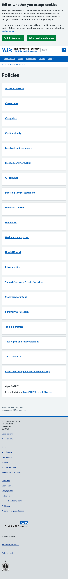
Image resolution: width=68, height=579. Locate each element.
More (51, 58)
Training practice (14, 326)
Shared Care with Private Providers (24, 282)
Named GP (11, 222)
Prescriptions (31, 59)
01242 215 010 (7, 439)
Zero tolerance (13, 356)
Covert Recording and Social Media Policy (27, 371)
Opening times (7, 486)
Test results (6, 496)
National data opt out (17, 237)
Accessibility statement (10, 545)
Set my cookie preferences (41, 38)
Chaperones (11, 103)
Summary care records (17, 311)
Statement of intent (16, 296)
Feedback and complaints (18, 148)
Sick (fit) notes (7, 491)
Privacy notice (12, 267)
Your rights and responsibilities (22, 341)
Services (42, 59)
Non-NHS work (13, 252)
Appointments (9, 59)
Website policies (8, 553)
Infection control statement (20, 192)
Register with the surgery (11, 472)
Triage (20, 59)
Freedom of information (18, 162)
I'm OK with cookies (13, 38)
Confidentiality (13, 133)
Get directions (7, 434)
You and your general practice (13, 511)
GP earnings (11, 177)
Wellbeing (6, 506)
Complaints (11, 118)
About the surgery (17, 64)
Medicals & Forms (14, 207)
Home (4, 64)
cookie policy (8, 31)
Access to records (14, 88)
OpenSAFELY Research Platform (37, 392)
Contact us (6, 481)
